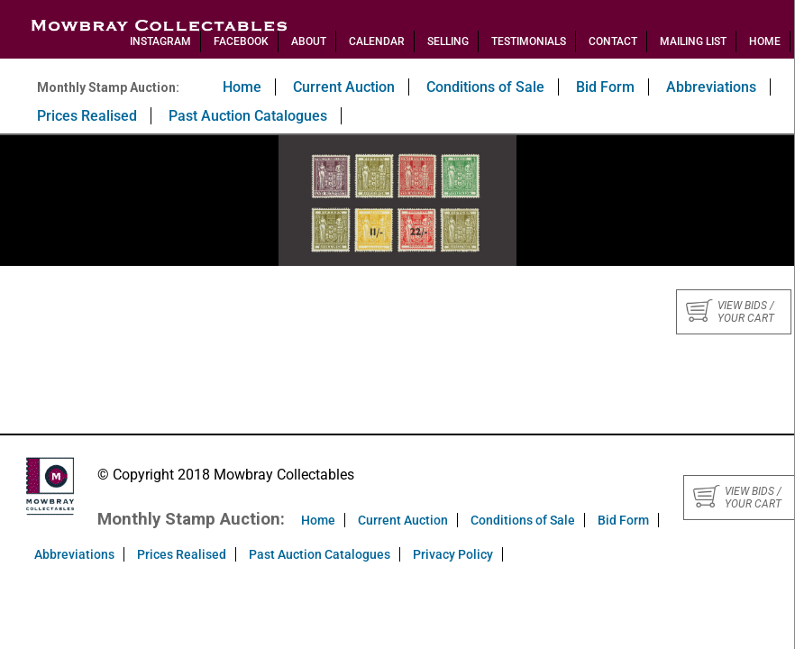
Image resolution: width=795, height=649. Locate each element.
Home (765, 41)
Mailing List (693, 41)
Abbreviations (711, 87)
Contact (613, 41)
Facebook (241, 41)
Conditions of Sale (485, 87)
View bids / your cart (730, 311)
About (308, 41)
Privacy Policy (453, 554)
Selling (448, 41)
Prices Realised (87, 115)
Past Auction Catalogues (248, 115)
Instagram (160, 41)
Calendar (377, 41)
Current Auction (344, 87)
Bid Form (605, 87)
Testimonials (528, 41)
